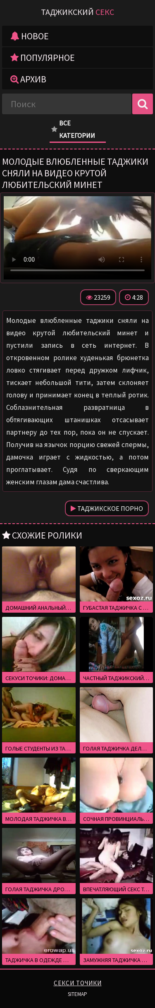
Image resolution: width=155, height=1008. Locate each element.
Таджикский (77, 12)
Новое (29, 36)
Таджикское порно (107, 508)
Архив (28, 79)
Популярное (42, 57)
